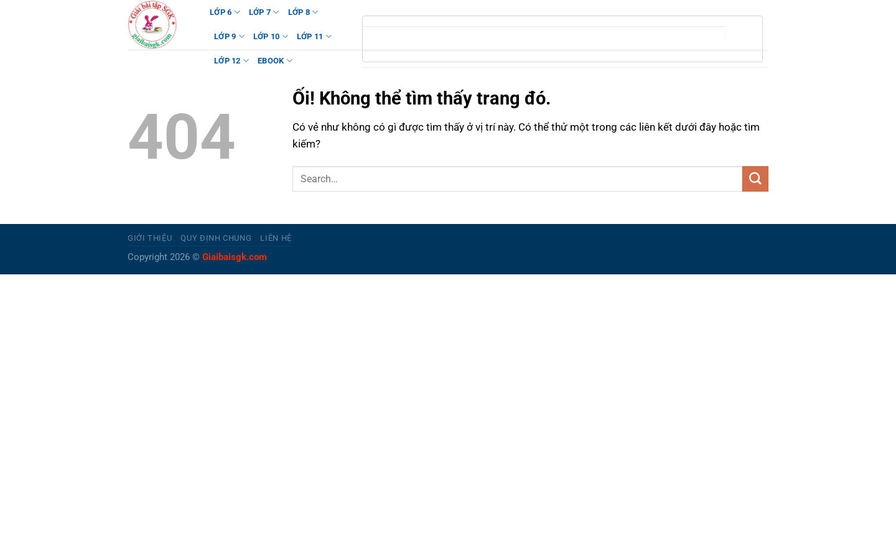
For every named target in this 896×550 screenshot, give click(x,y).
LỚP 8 (303, 12)
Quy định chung (215, 238)
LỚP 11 (314, 36)
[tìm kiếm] (544, 33)
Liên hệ (276, 238)
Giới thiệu (150, 238)
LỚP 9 (229, 36)
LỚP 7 (264, 12)
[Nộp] (755, 179)
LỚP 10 (270, 36)
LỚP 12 (231, 61)
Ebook (275, 61)
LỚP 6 (225, 12)
